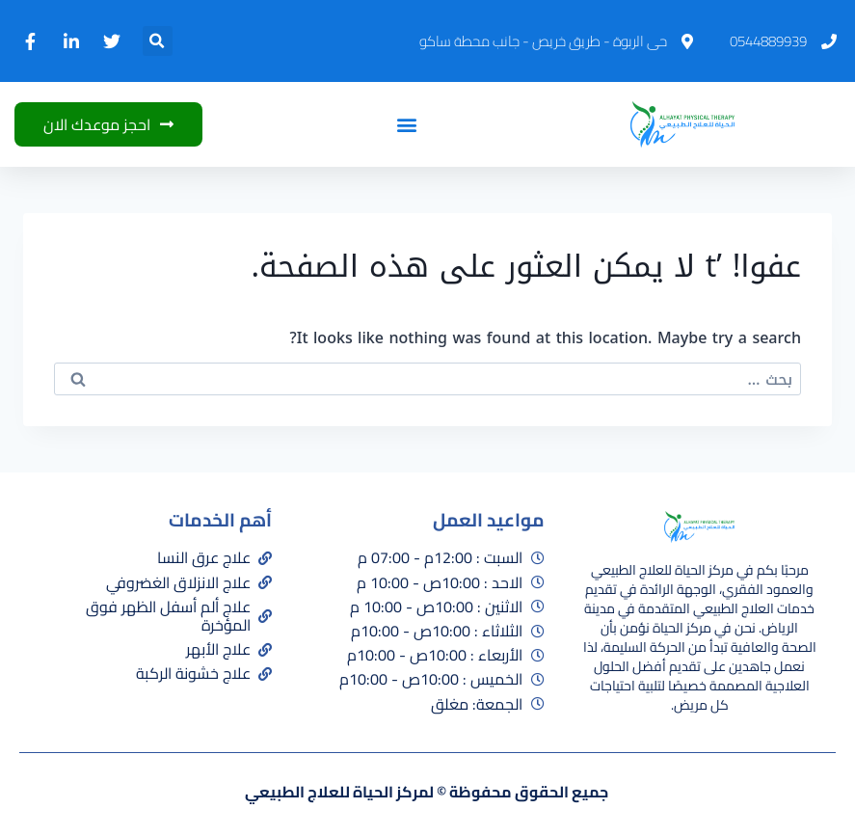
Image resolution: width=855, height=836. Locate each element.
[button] (158, 41)
